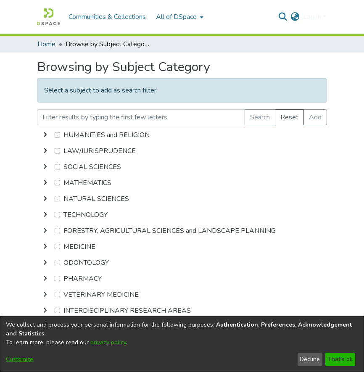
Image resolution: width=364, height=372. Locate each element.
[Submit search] (283, 17)
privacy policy (108, 342)
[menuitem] (178, 17)
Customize (19, 359)
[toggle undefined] (45, 135)
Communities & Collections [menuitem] (107, 16)
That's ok (340, 359)
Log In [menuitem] (312, 16)
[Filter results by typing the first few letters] (141, 117)
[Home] (48, 16)
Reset (289, 117)
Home (46, 44)
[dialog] (182, 344)
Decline (310, 359)
